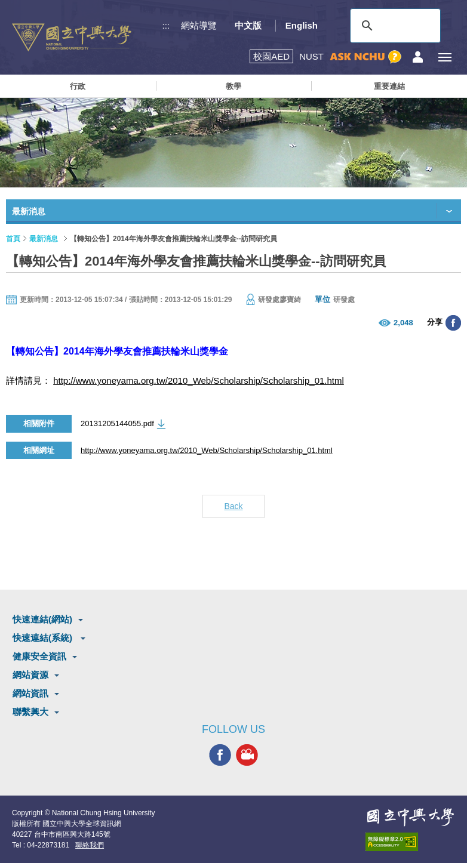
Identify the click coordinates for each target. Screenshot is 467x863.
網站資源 (30, 675)
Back (233, 506)
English (301, 25)
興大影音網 (247, 755)
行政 (77, 86)
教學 (233, 86)
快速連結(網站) (42, 619)
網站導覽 (199, 25)
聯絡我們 (89, 845)
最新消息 (43, 239)
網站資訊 (30, 693)
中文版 (248, 25)
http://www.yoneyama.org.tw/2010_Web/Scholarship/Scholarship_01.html (198, 380)
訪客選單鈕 (417, 57)
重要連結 (389, 86)
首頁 (13, 239)
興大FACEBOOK (220, 755)
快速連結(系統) (44, 638)
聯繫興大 (30, 712)
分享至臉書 (453, 323)
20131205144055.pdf (117, 423)
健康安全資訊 (39, 656)
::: (166, 25)
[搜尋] (393, 26)
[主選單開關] (444, 57)
